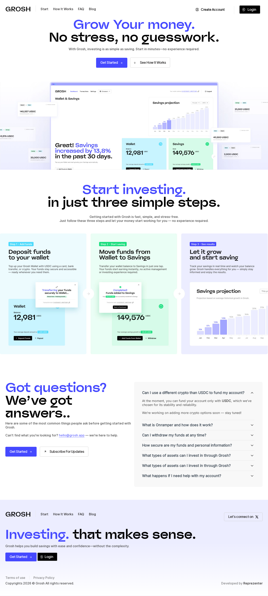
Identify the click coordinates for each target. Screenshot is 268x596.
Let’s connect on (243, 517)
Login (249, 9)
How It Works (63, 9)
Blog (92, 9)
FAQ (81, 9)
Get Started (111, 62)
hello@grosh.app (72, 435)
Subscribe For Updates (64, 451)
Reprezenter (253, 583)
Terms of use (15, 578)
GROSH (18, 9)
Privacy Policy (44, 578)
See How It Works (149, 62)
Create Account (210, 9)
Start (44, 9)
